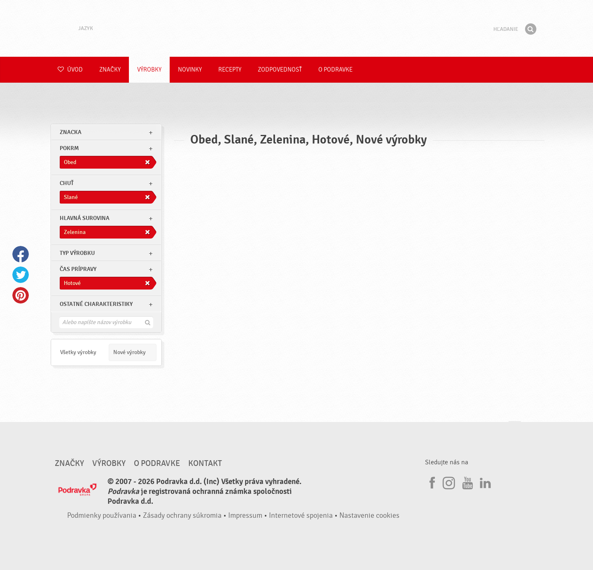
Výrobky (149, 69)
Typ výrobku (77, 253)
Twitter (20, 274)
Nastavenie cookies (369, 515)
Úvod (70, 69)
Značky (110, 69)
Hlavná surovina (85, 218)
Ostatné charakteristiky (96, 304)
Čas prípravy (78, 269)
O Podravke (335, 69)
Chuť (67, 183)
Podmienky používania (101, 515)
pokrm (69, 148)
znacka (71, 132)
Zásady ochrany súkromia (182, 515)
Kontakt (205, 463)
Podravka (296, 28)
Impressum (245, 515)
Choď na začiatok (515, 429)
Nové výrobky (129, 352)
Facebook (20, 254)
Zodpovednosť (280, 69)
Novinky (190, 69)
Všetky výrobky (78, 352)
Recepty (229, 69)
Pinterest (20, 295)
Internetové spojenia (301, 515)
